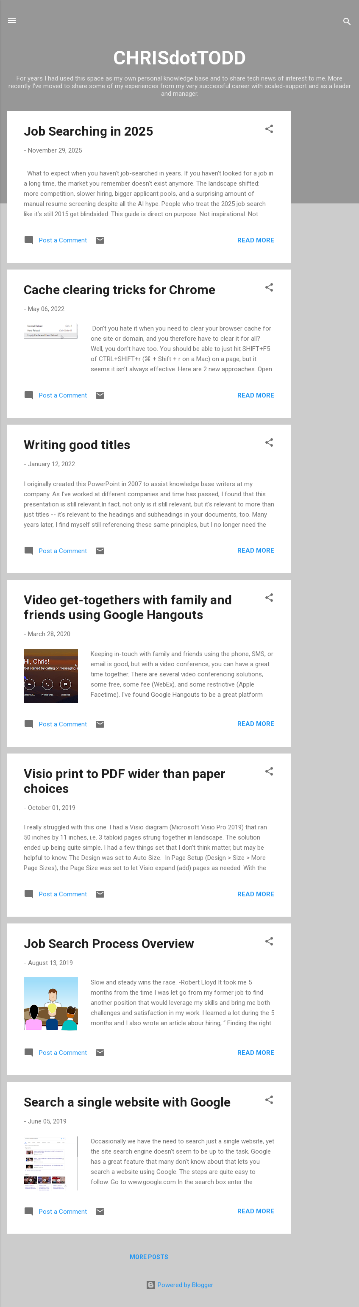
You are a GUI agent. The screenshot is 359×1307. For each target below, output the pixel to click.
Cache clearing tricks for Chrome (119, 289)
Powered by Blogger (179, 1285)
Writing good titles (77, 444)
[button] (269, 130)
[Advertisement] (325, 238)
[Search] (347, 23)
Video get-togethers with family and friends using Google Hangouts (128, 607)
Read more (255, 240)
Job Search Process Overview (109, 943)
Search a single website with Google (127, 1102)
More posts (149, 1257)
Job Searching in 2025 (88, 131)
